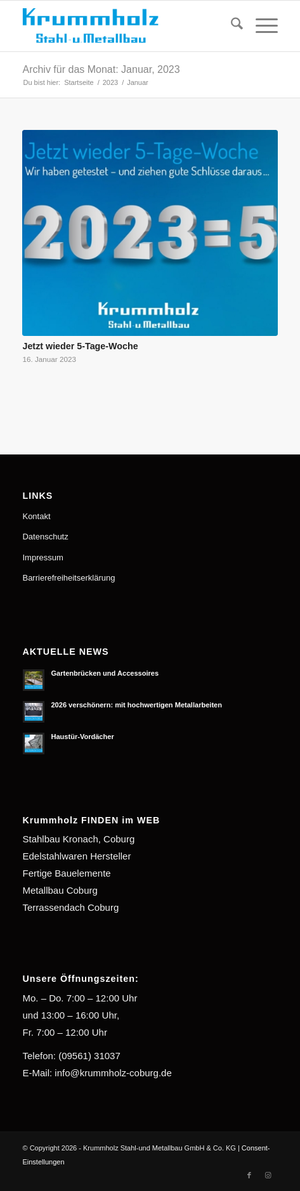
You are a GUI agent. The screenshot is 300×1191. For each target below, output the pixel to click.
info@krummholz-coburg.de (113, 1072)
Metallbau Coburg (59, 890)
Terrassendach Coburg (70, 907)
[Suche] (230, 26)
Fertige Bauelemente (66, 873)
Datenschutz (45, 536)
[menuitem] (230, 26)
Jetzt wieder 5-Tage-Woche (80, 346)
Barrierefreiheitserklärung (68, 578)
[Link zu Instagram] (268, 1175)
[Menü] (260, 26)
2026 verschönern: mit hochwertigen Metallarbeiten (136, 705)
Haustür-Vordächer (82, 736)
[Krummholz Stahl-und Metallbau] (124, 26)
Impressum (42, 557)
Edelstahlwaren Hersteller (76, 856)
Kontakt (36, 516)
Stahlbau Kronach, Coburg (78, 839)
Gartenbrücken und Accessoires (105, 673)
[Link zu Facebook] (249, 1175)
